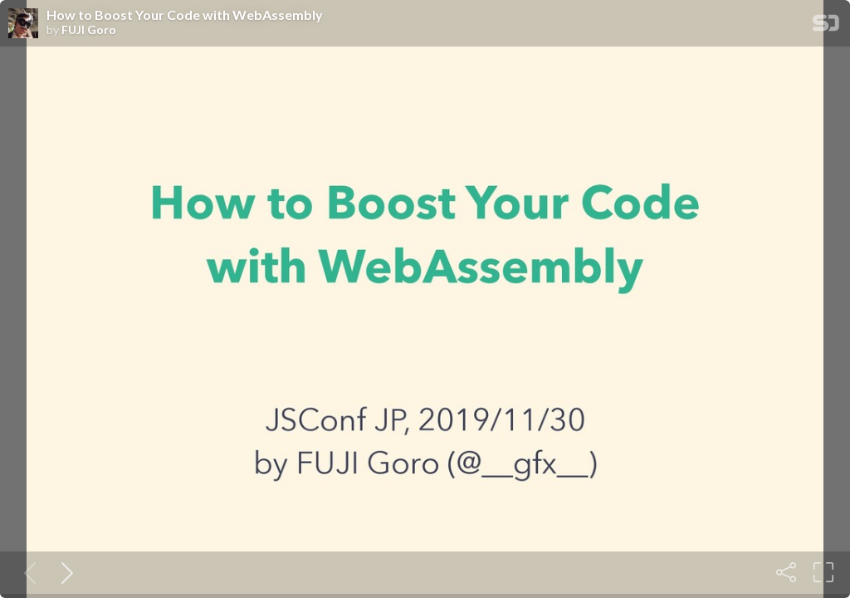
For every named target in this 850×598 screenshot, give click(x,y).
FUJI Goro (88, 30)
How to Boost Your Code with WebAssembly (184, 15)
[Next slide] (64, 572)
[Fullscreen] (823, 572)
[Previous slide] (26, 572)
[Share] (786, 572)
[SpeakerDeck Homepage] (826, 26)
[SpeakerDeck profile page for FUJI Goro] (23, 24)
